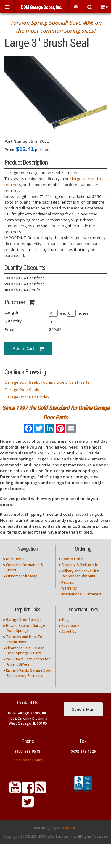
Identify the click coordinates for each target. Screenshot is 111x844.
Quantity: (13, 320)
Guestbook (70, 625)
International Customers (81, 594)
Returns (67, 582)
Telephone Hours (27, 760)
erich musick (67, 828)
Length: (11, 312)
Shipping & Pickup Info (80, 565)
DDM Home (15, 559)
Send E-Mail (83, 709)
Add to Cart (28, 348)
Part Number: (17, 141)
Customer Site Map (21, 576)
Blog (65, 619)
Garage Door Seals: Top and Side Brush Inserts (46, 382)
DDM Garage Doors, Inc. (41, 7)
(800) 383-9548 (27, 751)
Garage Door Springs (23, 619)
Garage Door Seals (21, 389)
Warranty (69, 588)
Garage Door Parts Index (26, 397)
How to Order (72, 559)
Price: (9, 149)
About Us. (69, 631)
